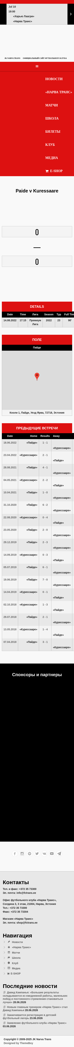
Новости (54, 79)
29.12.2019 (10, 542)
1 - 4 (45, 629)
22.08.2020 (10, 517)
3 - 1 (45, 641)
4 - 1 (45, 467)
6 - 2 (45, 504)
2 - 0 (45, 529)
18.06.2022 (10, 442)
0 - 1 (45, 591)
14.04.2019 (10, 591)
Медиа (51, 158)
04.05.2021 (10, 480)
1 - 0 (45, 492)
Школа (52, 118)
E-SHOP (54, 171)
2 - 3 (45, 542)
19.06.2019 (10, 579)
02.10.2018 (10, 604)
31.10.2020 (10, 504)
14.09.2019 (10, 554)
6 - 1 (45, 567)
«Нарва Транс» (58, 92)
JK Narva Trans (12, 58)
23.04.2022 (10, 455)
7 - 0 (45, 579)
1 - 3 (45, 604)
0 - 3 (45, 554)
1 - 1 (45, 442)
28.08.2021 (10, 467)
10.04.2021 (10, 492)
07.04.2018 (10, 641)
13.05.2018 (10, 629)
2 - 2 (45, 480)
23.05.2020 (10, 529)
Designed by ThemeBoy (18, 1043)
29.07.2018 (10, 616)
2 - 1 (45, 455)
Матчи (51, 105)
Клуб (50, 145)
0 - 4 (45, 517)
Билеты (52, 131)
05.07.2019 (10, 567)
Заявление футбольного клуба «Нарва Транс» (36, 1022)
